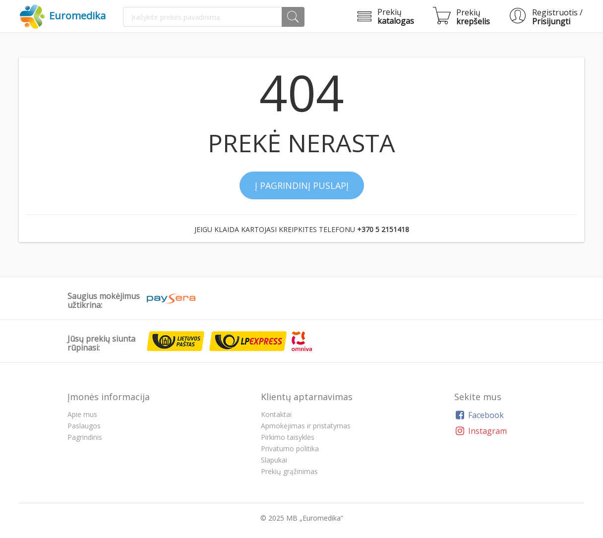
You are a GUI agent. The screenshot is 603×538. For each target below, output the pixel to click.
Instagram (480, 430)
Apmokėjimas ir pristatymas (306, 425)
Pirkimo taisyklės (287, 437)
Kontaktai (276, 414)
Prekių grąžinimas (289, 471)
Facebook (479, 415)
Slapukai (274, 460)
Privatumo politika (290, 448)
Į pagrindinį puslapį (302, 185)
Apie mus (82, 414)
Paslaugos (84, 425)
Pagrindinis (84, 437)
